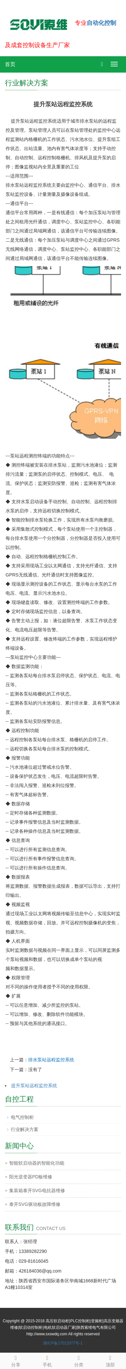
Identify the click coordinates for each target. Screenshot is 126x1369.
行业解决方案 (24, 1129)
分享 (16, 1360)
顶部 (110, 1360)
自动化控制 (101, 23)
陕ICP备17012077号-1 (63, 1343)
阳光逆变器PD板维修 (30, 1176)
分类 (78, 1360)
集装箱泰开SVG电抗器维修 (37, 1190)
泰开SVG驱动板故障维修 (34, 1204)
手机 (47, 1360)
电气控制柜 (22, 1117)
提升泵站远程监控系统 (34, 1085)
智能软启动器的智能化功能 (36, 1163)
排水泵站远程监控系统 (51, 1059)
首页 (10, 64)
